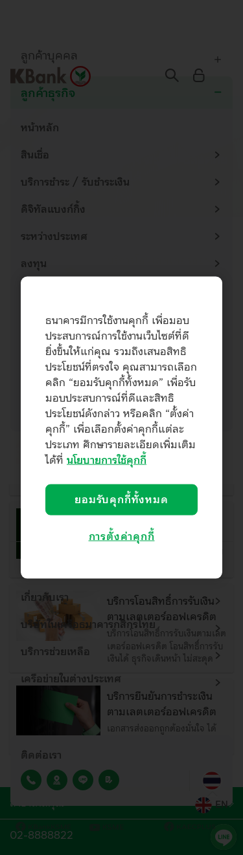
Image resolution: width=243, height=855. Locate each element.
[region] (121, 428)
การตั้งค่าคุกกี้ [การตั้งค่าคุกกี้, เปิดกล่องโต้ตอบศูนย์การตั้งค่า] (122, 537)
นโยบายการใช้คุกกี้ (106, 460)
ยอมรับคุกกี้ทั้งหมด (121, 500)
